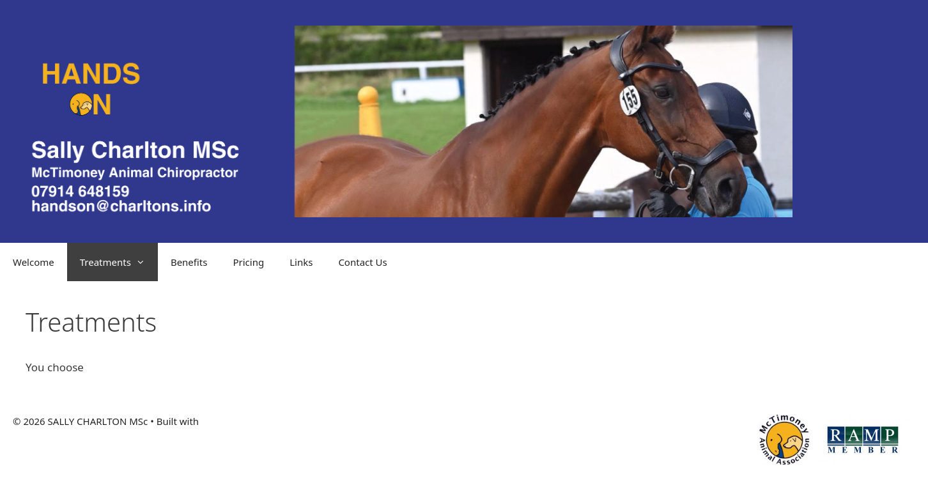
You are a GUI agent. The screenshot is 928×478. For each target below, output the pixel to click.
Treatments (119, 262)
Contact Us (362, 262)
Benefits (189, 262)
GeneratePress (234, 421)
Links (301, 262)
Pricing (248, 262)
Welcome (33, 262)
